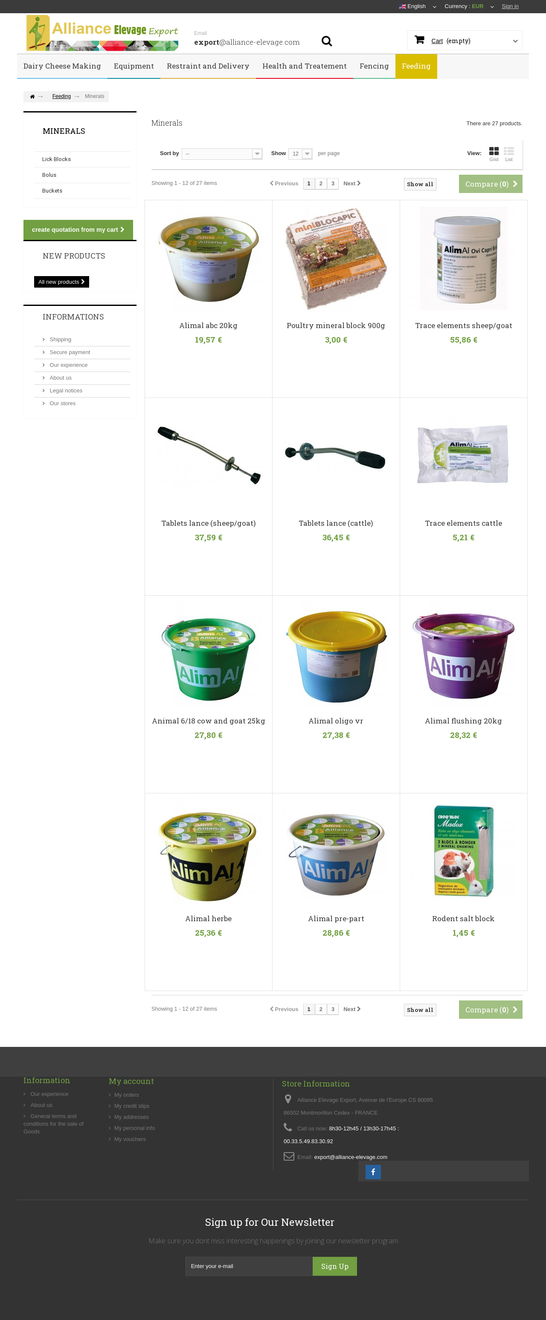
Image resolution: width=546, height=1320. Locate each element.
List (509, 154)
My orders (126, 1126)
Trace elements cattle (463, 523)
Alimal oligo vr (335, 721)
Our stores (62, 403)
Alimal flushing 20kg (463, 721)
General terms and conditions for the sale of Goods (53, 1152)
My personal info (134, 1159)
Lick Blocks (56, 159)
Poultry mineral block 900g (336, 325)
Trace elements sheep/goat (463, 325)
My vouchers (130, 1170)
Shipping (59, 339)
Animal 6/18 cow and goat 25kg (208, 721)
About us (60, 378)
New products (74, 256)
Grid (494, 154)
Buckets (52, 190)
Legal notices (65, 390)
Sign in (510, 6)
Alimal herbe (208, 918)
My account (131, 1112)
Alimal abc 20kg (208, 325)
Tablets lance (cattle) (336, 523)
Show (278, 153)
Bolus (49, 175)
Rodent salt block (463, 918)
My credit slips (131, 1137)
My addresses (131, 1148)
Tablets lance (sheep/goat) (208, 523)
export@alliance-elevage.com (350, 1195)
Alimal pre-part (336, 918)
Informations (73, 316)
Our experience (68, 365)
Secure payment (69, 352)
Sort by (169, 153)
